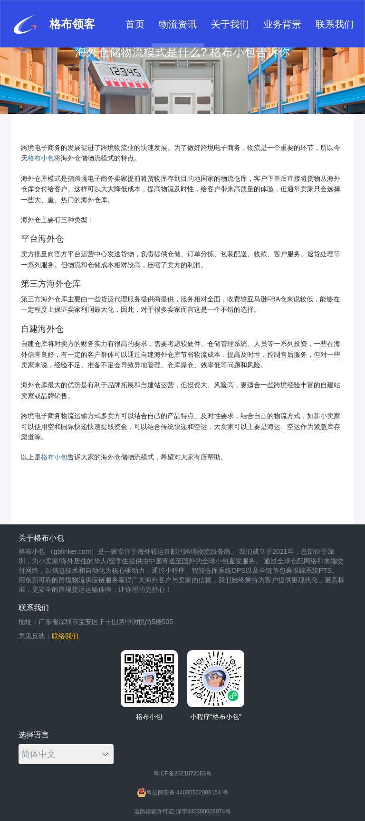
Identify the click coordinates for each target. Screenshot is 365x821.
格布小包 (41, 158)
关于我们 (230, 24)
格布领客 (53, 24)
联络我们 (65, 636)
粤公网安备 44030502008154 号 (182, 792)
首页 (134, 24)
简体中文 (65, 754)
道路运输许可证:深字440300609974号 (182, 811)
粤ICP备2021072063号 (183, 773)
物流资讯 (178, 24)
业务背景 (282, 24)
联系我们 (335, 24)
